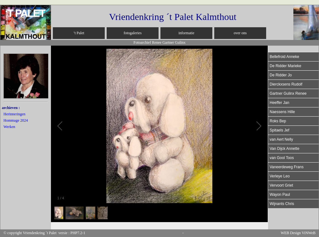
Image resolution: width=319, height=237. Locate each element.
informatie (186, 33)
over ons (240, 33)
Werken (9, 127)
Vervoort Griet (281, 185)
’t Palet (78, 33)
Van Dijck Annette (284, 148)
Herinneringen (14, 114)
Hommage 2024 (15, 120)
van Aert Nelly (281, 139)
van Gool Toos (282, 158)
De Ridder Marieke (285, 66)
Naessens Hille (282, 112)
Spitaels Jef (279, 130)
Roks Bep (278, 121)
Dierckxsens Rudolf (286, 84)
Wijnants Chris (282, 204)
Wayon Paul (280, 194)
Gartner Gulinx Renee (288, 93)
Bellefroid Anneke (284, 56)
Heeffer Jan (279, 102)
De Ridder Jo (281, 75)
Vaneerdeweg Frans (286, 167)
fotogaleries (133, 33)
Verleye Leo (280, 176)
